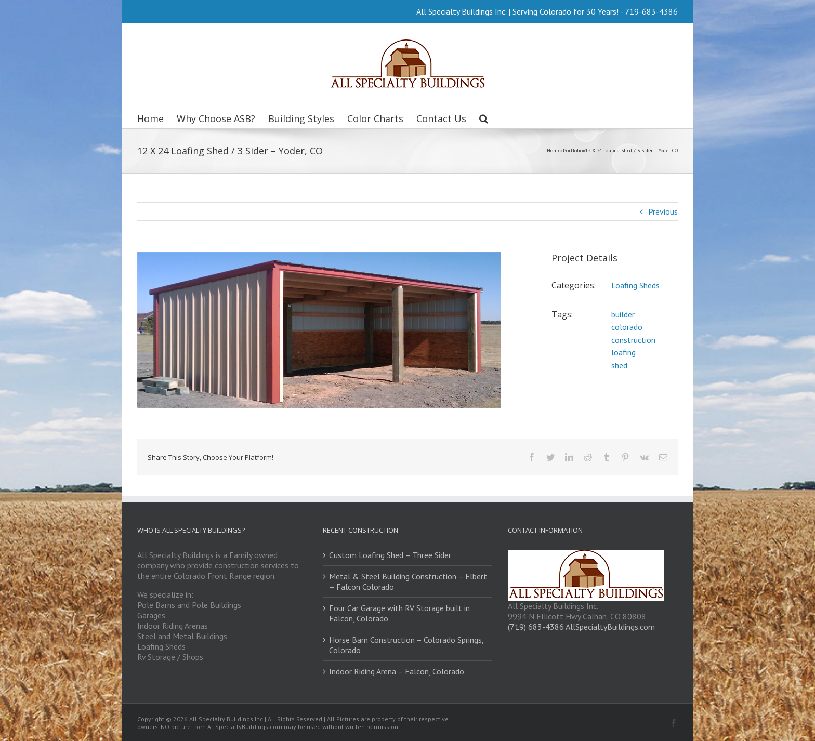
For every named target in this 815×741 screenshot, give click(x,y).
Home (553, 150)
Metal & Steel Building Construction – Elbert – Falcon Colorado (408, 581)
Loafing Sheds (635, 285)
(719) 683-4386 (536, 626)
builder (623, 314)
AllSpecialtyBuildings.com (610, 626)
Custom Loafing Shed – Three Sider (390, 555)
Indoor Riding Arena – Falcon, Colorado (396, 671)
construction (633, 340)
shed (619, 365)
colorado (626, 327)
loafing (623, 352)
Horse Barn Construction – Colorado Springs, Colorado (406, 644)
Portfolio (573, 150)
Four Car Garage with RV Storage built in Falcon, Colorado (399, 613)
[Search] (483, 117)
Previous (663, 211)
